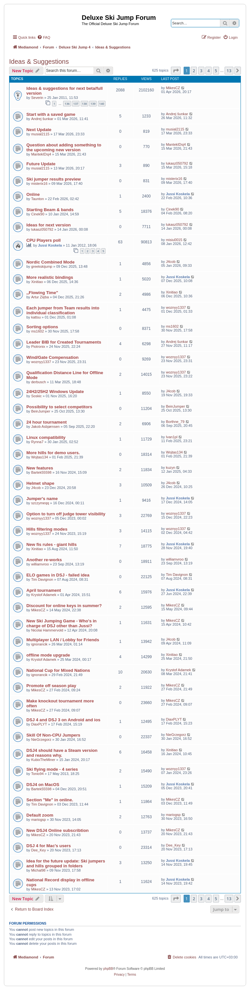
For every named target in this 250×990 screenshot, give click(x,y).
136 (66, 104)
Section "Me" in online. (49, 799)
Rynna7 (37, 442)
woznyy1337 (176, 307)
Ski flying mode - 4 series (52, 769)
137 (75, 104)
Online (33, 194)
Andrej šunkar (42, 119)
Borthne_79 (175, 422)
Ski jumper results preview (53, 179)
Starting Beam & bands (50, 209)
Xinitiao (37, 282)
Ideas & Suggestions (39, 61)
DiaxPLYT (39, 724)
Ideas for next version (48, 225)
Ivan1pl (171, 437)
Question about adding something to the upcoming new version (63, 147)
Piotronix (38, 346)
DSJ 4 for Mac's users (48, 845)
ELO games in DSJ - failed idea (57, 575)
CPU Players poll (43, 240)
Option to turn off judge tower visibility (65, 513)
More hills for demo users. (53, 452)
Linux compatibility (45, 437)
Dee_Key (38, 850)
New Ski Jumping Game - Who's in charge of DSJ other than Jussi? (61, 623)
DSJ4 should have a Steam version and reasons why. (61, 753)
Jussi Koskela (178, 194)
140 (101, 104)
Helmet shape (40, 483)
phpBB (108, 968)
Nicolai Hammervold (47, 630)
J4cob (170, 262)
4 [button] (208, 71)
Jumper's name (42, 498)
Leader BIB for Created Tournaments (63, 342)
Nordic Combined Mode (50, 262)
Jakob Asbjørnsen (45, 426)
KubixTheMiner (43, 760)
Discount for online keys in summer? (64, 605)
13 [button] (229, 71)
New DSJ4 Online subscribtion (57, 830)
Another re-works (44, 559)
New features (39, 468)
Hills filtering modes (46, 529)
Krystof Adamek (43, 595)
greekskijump (41, 266)
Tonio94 (37, 774)
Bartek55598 (41, 472)
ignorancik (39, 644)
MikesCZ (173, 88)
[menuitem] (43, 37)
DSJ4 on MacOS (42, 784)
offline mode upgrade (48, 655)
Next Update (38, 129)
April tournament (43, 590)
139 (92, 104)
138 (84, 104)
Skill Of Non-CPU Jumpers (53, 735)
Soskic (36, 396)
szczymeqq (40, 503)
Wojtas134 (39, 457)
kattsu (36, 317)
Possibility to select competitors (59, 406)
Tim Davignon (42, 579)
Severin (37, 98)
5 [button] (216, 71)
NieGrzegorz (41, 739)
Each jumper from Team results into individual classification (62, 310)
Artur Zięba (40, 297)
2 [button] (194, 71)
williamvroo (40, 564)
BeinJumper (40, 411)
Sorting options (42, 326)
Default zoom (39, 815)
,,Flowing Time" (42, 292)
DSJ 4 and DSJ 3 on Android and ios (63, 719)
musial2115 (40, 134)
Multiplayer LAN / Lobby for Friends (62, 639)
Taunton (37, 199)
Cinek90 (37, 214)
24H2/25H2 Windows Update (55, 391)
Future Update (40, 163)
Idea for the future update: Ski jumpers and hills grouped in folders (65, 863)
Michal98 (38, 870)
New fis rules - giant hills (51, 544)
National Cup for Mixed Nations (58, 670)
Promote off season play (51, 685)
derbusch (38, 382)
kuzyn (170, 467)
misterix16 (39, 183)
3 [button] (201, 71)
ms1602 (37, 331)
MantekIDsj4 (41, 154)
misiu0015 (174, 240)
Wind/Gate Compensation (52, 357)
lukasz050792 (177, 163)
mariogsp (38, 819)
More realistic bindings (49, 277)
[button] (176, 71)
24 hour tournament (46, 422)
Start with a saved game (50, 114)
